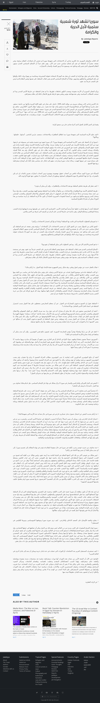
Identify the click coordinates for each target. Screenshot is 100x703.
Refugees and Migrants (25, 8)
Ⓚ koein (56, 700)
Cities (34, 8)
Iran (24, 2)
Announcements (56, 660)
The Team (6, 662)
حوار (85, 669)
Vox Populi (38, 684)
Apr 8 (14, 637)
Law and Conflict (40, 680)
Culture (53, 8)
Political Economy (70, 8)
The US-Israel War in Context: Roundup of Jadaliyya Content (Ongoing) (85, 610)
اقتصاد (85, 662)
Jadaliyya (5, 8)
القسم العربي (85, 2)
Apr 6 (44, 637)
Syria (54, 2)
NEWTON (92, 8)
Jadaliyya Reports (91, 39)
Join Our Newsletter (49, 696)
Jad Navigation (56, 680)
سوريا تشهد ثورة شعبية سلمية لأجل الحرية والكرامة (79, 27)
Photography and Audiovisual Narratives (41, 675)
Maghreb (70, 673)
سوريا (24, 595)
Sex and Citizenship (43, 8)
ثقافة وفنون (87, 665)
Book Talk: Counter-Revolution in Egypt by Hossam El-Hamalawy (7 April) (56, 610)
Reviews (86, 8)
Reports (54, 673)
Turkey (68, 2)
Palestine (39, 2)
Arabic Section (89, 657)
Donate (5, 667)
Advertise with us (8, 669)
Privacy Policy (23, 669)
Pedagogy (80, 8)
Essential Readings (57, 662)
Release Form (23, 667)
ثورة (29, 595)
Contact (5, 671)
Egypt (11, 2)
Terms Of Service (24, 671)
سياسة (86, 660)
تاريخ (85, 667)
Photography (60, 8)
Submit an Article (24, 660)
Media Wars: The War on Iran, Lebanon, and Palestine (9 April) (25, 610)
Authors (5, 664)
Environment (13, 8)
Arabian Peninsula (73, 660)
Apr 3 (73, 637)
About (5, 660)
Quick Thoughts (56, 664)
